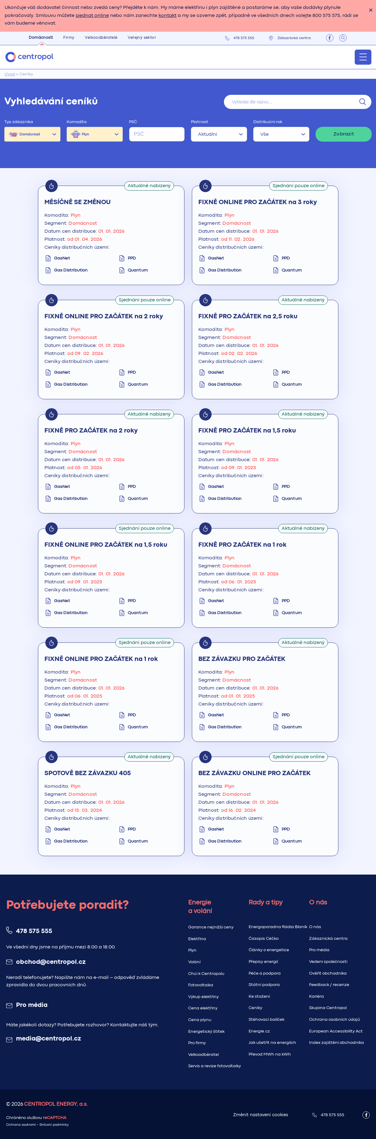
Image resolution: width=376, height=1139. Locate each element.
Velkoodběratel (203, 1054)
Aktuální (207, 134)
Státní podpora (264, 985)
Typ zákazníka (18, 122)
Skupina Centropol (328, 1008)
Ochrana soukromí (21, 1125)
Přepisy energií (263, 962)
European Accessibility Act (336, 1031)
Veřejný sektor (142, 37)
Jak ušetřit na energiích (272, 1042)
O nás (315, 927)
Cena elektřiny (202, 1008)
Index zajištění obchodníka (336, 1042)
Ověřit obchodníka (328, 973)
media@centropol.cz (48, 1039)
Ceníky (255, 1008)
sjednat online (92, 16)
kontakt (167, 16)
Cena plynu (199, 1020)
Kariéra (316, 996)
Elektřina (197, 939)
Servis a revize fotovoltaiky (214, 1066)
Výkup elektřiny (203, 997)
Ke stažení (259, 996)
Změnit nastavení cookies (260, 1115)
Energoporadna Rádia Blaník (278, 927)
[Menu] (363, 57)
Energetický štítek (206, 1031)
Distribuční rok (267, 122)
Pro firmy (197, 1043)
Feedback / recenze (329, 985)
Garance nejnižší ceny (210, 927)
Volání (194, 962)
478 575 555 (243, 38)
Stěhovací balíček (266, 1019)
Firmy (68, 37)
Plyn (85, 134)
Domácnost (29, 134)
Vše (264, 134)
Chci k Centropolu (206, 974)
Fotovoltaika (200, 985)
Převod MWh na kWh (270, 1054)
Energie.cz (259, 1031)
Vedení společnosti (328, 962)
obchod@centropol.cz (50, 962)
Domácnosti (41, 37)
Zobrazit (343, 134)
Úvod (10, 74)
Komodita (77, 122)
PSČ (133, 122)
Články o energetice (269, 950)
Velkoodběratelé (101, 37)
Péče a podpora (265, 973)
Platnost (199, 122)
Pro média (32, 1005)
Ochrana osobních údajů (334, 1019)
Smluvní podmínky (54, 1125)
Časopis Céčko (264, 938)
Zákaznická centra (294, 38)
